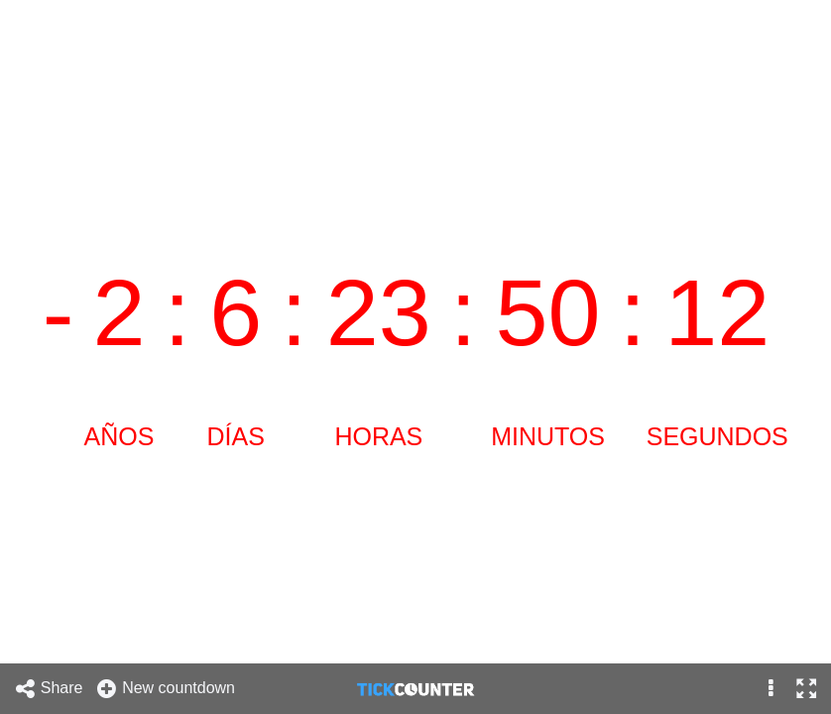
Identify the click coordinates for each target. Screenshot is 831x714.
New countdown (165, 688)
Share (48, 688)
